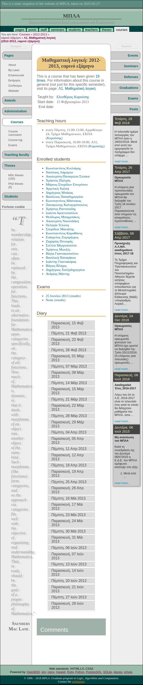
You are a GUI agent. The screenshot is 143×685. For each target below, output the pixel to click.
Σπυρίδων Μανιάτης (60, 229)
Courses (24, 34)
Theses (9, 165)
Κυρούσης (54, 138)
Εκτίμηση (14, 80)
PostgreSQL (94, 672)
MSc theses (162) (15, 176)
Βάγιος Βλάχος (56, 266)
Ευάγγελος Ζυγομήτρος (62, 237)
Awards (10, 100)
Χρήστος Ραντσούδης (61, 209)
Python (79, 672)
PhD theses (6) (15, 185)
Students (11, 196)
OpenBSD (33, 672)
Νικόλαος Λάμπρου (59, 172)
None (49, 300)
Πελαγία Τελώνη (57, 225)
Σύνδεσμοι (15, 85)
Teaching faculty (16, 155)
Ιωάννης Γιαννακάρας (61, 261)
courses (121, 30)
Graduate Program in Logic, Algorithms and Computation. (71, 21)
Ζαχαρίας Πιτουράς (59, 241)
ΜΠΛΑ (71, 16)
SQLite (107, 672)
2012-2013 (40, 34)
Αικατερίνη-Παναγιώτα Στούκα (68, 176)
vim (44, 672)
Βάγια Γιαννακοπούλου (62, 253)
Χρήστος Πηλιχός (58, 180)
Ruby (70, 672)
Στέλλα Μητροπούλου (61, 245)
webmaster (78, 681)
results (74, 296)
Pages (9, 55)
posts (32, 30)
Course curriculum (15, 133)
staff (44, 30)
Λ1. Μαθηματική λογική (77, 88)
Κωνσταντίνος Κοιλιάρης (63, 168)
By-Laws (13, 70)
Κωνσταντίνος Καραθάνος (64, 233)
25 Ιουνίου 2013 (57, 296)
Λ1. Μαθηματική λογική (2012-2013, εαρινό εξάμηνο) (28, 39)
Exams (12, 145)
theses (106, 30)
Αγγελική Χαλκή (57, 188)
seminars (57, 30)
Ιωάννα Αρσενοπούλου (62, 213)
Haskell (60, 672)
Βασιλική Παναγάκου (61, 257)
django (118, 672)
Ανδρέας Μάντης (57, 274)
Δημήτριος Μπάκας (59, 192)
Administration (15, 111)
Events (133, 55)
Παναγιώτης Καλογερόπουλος (67, 205)
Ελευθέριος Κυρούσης (73, 97)
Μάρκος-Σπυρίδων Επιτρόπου (67, 184)
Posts (133, 109)
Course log (15, 140)
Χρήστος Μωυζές (58, 249)
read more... (122, 161)
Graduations (129, 88)
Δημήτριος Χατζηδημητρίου (65, 270)
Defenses (131, 77)
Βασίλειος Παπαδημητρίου (64, 196)
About (12, 65)
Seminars (131, 66)
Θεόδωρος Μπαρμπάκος (63, 217)
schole (128, 672)
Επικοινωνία (16, 75)
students (75, 30)
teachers (91, 30)
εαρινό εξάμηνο (11, 37)
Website (13, 90)
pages (19, 30)
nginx (51, 672)
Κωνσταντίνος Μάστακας (63, 201)
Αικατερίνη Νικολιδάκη (62, 221)
